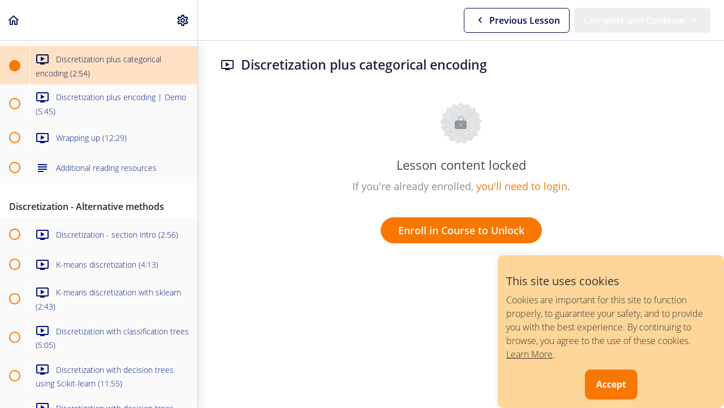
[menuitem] (183, 20)
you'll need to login (521, 186)
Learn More (529, 354)
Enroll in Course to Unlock (461, 230)
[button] (14, 20)
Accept (611, 384)
